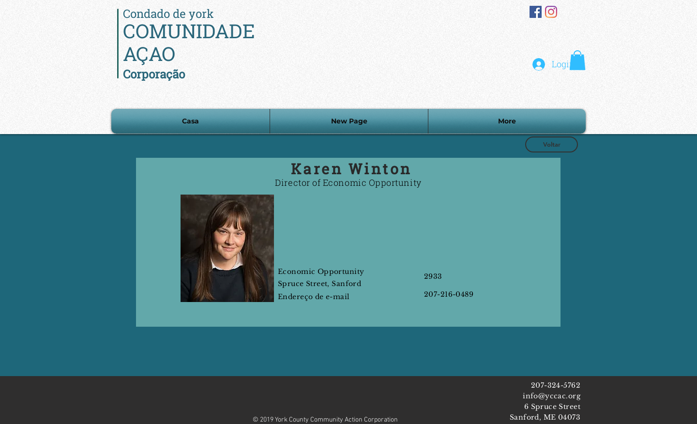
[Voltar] (551, 144)
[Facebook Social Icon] (536, 12)
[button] (577, 60)
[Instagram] (551, 12)
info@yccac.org (551, 396)
